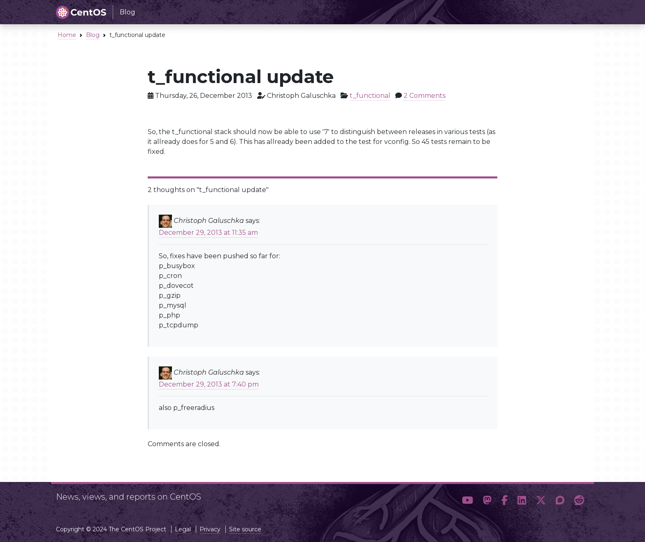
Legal (183, 529)
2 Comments (424, 96)
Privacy (210, 529)
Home (67, 35)
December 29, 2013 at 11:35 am (208, 232)
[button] (467, 500)
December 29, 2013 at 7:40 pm (209, 384)
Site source (245, 529)
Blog (93, 35)
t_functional (370, 96)
